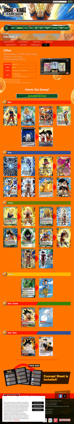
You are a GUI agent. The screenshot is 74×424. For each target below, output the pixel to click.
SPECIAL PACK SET (11, 45)
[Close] (42, 398)
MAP (71, 1)
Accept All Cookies (38, 403)
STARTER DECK (37, 42)
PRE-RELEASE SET (23, 42)
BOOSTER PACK (9, 42)
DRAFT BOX (23, 45)
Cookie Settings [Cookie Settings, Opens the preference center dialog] (37, 409)
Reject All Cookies (38, 406)
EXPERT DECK (48, 42)
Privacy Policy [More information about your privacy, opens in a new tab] (16, 419)
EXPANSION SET (35, 45)
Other (45, 45)
